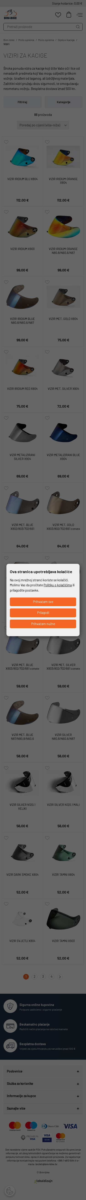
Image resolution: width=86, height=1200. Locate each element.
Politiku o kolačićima (58, 585)
